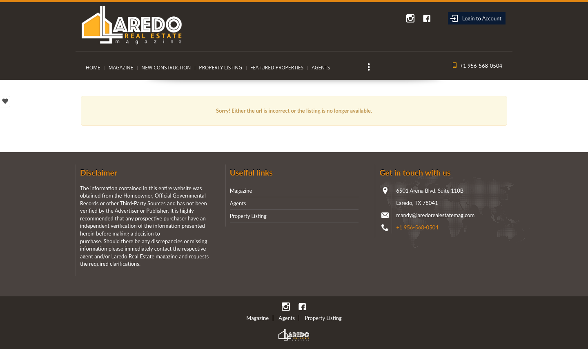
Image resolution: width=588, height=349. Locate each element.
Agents (321, 67)
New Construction (166, 67)
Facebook (427, 18)
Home (93, 67)
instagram (410, 18)
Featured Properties (276, 67)
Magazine (121, 67)
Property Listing (220, 67)
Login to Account (475, 18)
